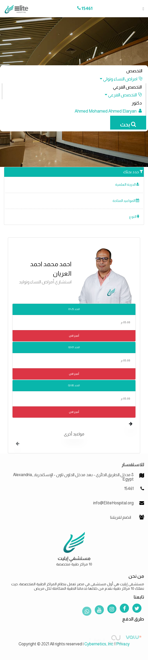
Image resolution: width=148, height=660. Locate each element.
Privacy (123, 644)
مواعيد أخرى (74, 434)
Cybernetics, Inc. (99, 644)
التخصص (134, 70)
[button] (118, 79)
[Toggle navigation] (141, 8)
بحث (128, 124)
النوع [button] (134, 217)
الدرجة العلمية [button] (127, 184)
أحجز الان (74, 335)
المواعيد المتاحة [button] (126, 201)
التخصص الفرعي (127, 87)
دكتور (137, 103)
